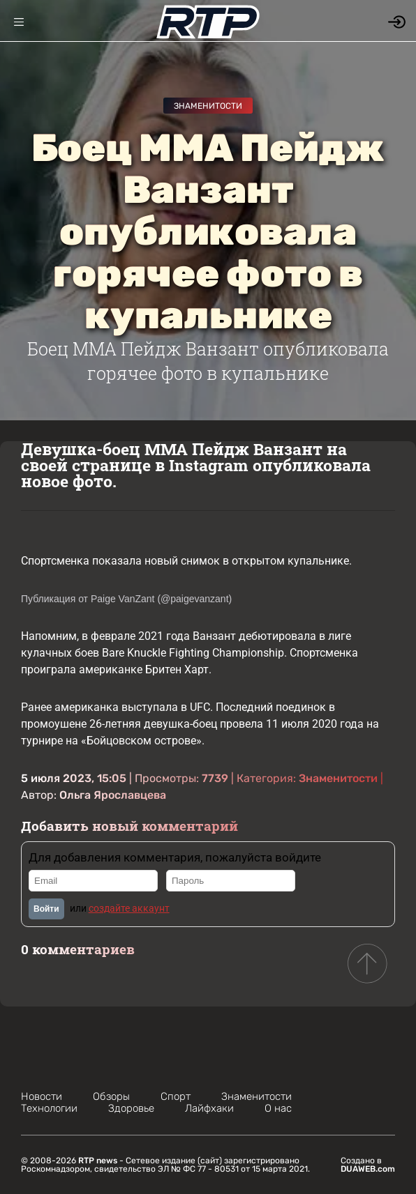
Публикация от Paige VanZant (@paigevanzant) (126, 598)
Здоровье (131, 1108)
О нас (278, 1108)
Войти (46, 909)
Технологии (49, 1108)
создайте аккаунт (129, 908)
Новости (41, 1096)
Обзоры (111, 1096)
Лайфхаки (209, 1108)
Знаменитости (208, 106)
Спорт (176, 1096)
